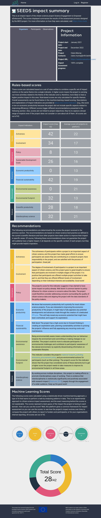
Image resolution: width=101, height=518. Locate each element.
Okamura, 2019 (56, 381)
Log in (76, 3)
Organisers (23, 29)
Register (84, 3)
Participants (35, 29)
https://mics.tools (80, 21)
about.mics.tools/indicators (66, 103)
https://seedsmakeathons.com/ (83, 59)
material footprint (68, 355)
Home (23, 3)
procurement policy (48, 357)
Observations (47, 29)
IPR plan (35, 315)
